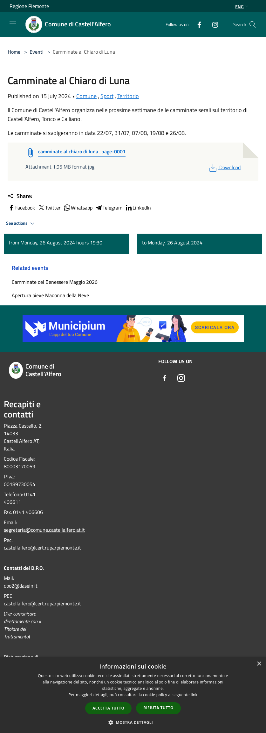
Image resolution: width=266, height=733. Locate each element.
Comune (86, 96)
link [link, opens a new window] (194, 694)
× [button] (258, 664)
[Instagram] (212, 24)
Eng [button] (242, 6)
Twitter (49, 207)
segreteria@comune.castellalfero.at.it (44, 530)
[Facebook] (196, 24)
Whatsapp (77, 207)
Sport (106, 96)
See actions (21, 223)
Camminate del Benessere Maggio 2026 (55, 282)
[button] (133, 722)
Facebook (21, 207)
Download (224, 167)
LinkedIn (138, 207)
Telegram (108, 207)
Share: (20, 196)
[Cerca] (252, 24)
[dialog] (133, 695)
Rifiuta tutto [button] (158, 707)
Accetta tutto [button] (108, 708)
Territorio (128, 96)
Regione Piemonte (29, 6)
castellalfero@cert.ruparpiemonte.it (42, 547)
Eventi (37, 52)
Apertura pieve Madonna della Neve (50, 295)
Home (14, 52)
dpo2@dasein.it (21, 586)
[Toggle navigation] (13, 24)
